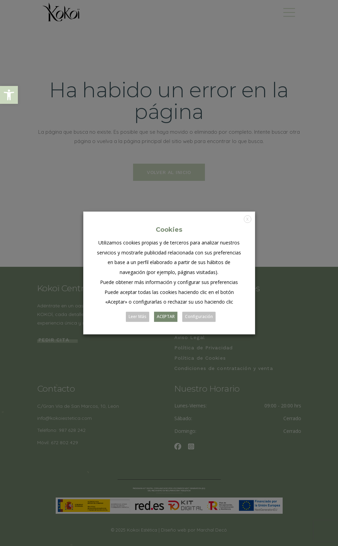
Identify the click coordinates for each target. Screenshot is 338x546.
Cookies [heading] (169, 229)
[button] (9, 95)
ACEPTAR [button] (166, 317)
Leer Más (137, 317)
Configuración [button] (199, 317)
